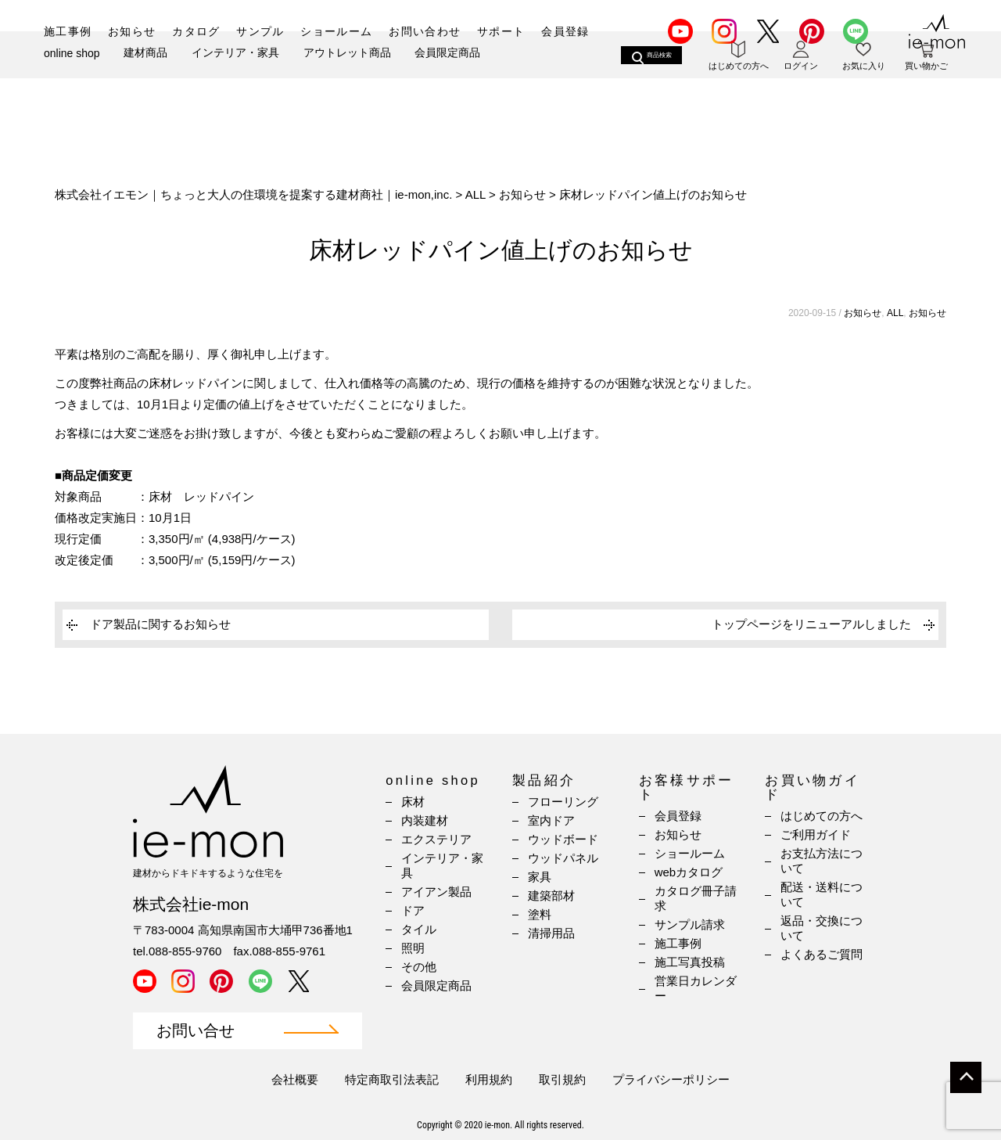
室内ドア (551, 820)
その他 (418, 966)
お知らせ (132, 31)
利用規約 (488, 1079)
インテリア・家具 (235, 83)
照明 (413, 948)
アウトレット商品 (347, 83)
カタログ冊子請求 (696, 898)
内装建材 (424, 820)
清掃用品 (551, 933)
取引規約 (562, 1079)
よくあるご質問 (821, 954)
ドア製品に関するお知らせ (160, 624)
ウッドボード (563, 839)
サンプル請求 (690, 924)
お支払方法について (821, 861)
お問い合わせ (425, 31)
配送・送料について (821, 894)
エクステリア (436, 839)
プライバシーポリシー (671, 1079)
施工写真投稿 (690, 962)
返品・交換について (821, 928)
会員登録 (565, 31)
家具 (539, 876)
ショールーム (336, 31)
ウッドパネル (563, 858)
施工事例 (68, 31)
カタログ (196, 31)
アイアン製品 (436, 891)
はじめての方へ (821, 815)
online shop (72, 84)
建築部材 (551, 895)
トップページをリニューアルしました (811, 624)
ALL (895, 312)
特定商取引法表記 (392, 1079)
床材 (413, 801)
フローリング (563, 801)
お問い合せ (195, 1031)
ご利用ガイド (815, 834)
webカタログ (689, 872)
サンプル (260, 31)
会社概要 (294, 1079)
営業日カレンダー (696, 988)
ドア (413, 910)
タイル (418, 929)
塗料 (539, 914)
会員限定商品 (447, 83)
